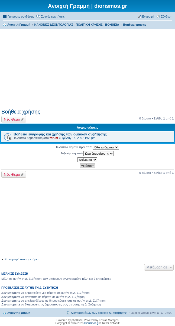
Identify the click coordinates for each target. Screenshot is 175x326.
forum (54, 137)
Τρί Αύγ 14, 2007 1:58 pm (78, 137)
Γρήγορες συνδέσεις (21, 16)
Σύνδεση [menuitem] (166, 16)
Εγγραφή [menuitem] (148, 16)
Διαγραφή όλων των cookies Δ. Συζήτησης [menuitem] (99, 312)
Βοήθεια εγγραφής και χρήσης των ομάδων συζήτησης (60, 134)
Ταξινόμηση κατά (87, 153)
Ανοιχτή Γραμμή (18, 312)
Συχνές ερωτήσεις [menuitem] (52, 16)
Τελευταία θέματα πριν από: (87, 147)
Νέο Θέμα (12, 119)
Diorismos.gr (91, 323)
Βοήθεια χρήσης (20, 112)
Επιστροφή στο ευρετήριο (21, 259)
